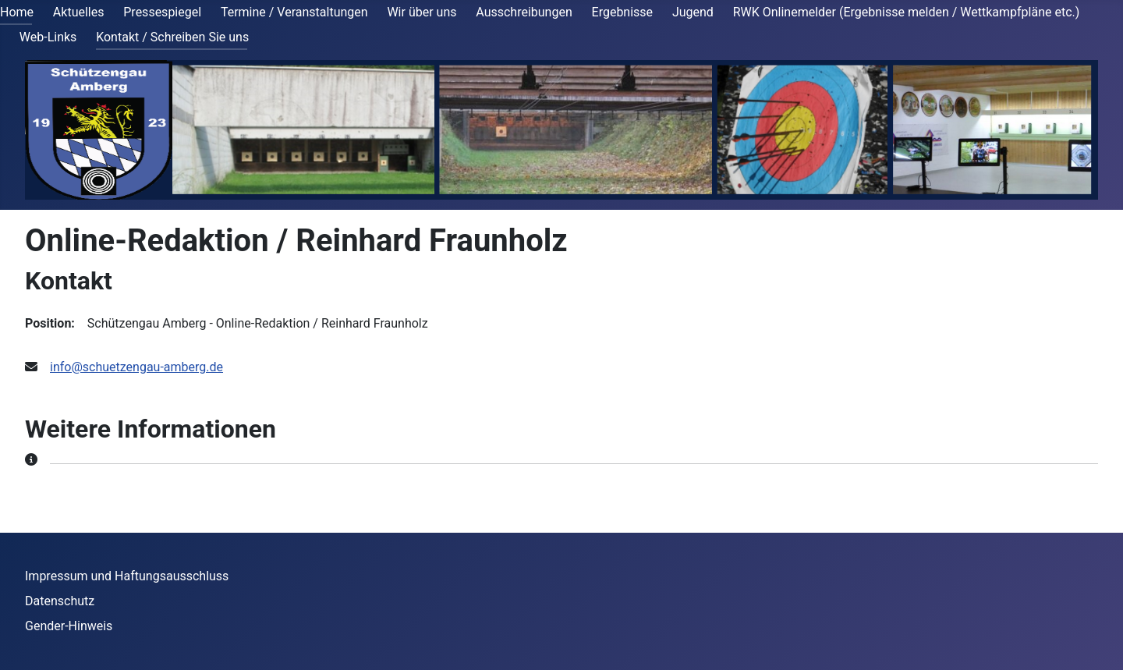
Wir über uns (421, 12)
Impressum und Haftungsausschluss (126, 576)
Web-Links (48, 37)
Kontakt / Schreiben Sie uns (172, 37)
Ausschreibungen (524, 12)
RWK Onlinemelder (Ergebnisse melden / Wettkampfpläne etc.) (906, 12)
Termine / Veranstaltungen (294, 12)
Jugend (693, 12)
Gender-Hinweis (68, 626)
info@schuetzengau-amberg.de (136, 367)
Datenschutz (59, 601)
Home (17, 12)
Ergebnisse (623, 12)
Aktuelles (79, 12)
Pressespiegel (162, 12)
